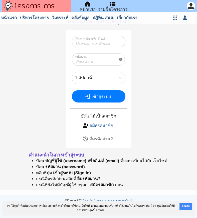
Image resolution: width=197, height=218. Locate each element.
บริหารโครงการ (34, 18)
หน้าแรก (9, 18)
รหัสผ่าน (81, 56)
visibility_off (121, 60)
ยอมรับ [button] (185, 206)
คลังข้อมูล (80, 18)
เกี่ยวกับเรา (127, 18)
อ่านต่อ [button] (100, 210)
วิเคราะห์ (60, 18)
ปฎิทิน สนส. (103, 18)
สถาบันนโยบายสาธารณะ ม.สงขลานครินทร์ (109, 200)
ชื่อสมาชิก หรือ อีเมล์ (90, 39)
